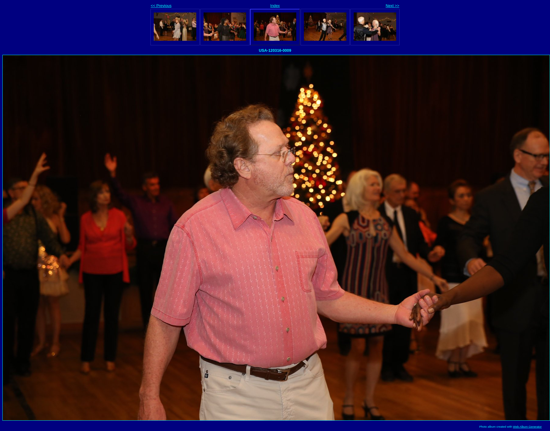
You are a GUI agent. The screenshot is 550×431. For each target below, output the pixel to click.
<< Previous (161, 5)
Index (275, 5)
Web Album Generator (527, 426)
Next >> (392, 5)
